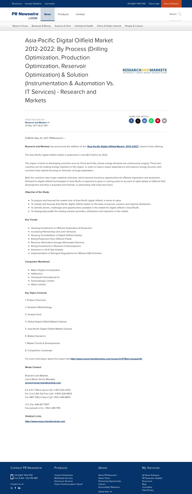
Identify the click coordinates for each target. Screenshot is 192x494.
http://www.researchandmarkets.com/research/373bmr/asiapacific (106, 359)
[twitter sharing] (138, 121)
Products (63, 14)
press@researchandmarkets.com (43, 383)
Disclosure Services (63, 481)
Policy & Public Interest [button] (109, 26)
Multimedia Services (63, 478)
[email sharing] (164, 121)
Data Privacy (148, 490)
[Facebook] (15, 488)
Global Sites (105, 491)
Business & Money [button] (41, 26)
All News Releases (150, 475)
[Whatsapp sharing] (151, 121)
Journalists (50, 3)
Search (175, 14)
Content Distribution (63, 475)
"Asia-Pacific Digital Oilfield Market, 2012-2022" (113, 146)
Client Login (154, 3)
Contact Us (17, 484)
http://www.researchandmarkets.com (45, 421)
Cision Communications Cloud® (68, 484)
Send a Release (171, 3)
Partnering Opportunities (109, 481)
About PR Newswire (107, 475)
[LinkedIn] (19, 488)
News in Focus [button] (20, 26)
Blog (144, 484)
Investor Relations (33, 3)
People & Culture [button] (134, 26)
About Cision (104, 478)
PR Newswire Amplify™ (152, 478)
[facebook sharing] (131, 121)
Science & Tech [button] (63, 26)
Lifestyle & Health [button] (84, 26)
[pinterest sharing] (157, 121)
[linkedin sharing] (144, 121)
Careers (102, 484)
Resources (17, 3)
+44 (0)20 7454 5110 (136, 3)
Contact (80, 14)
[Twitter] (12, 488)
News (47, 14)
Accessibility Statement (109, 487)
